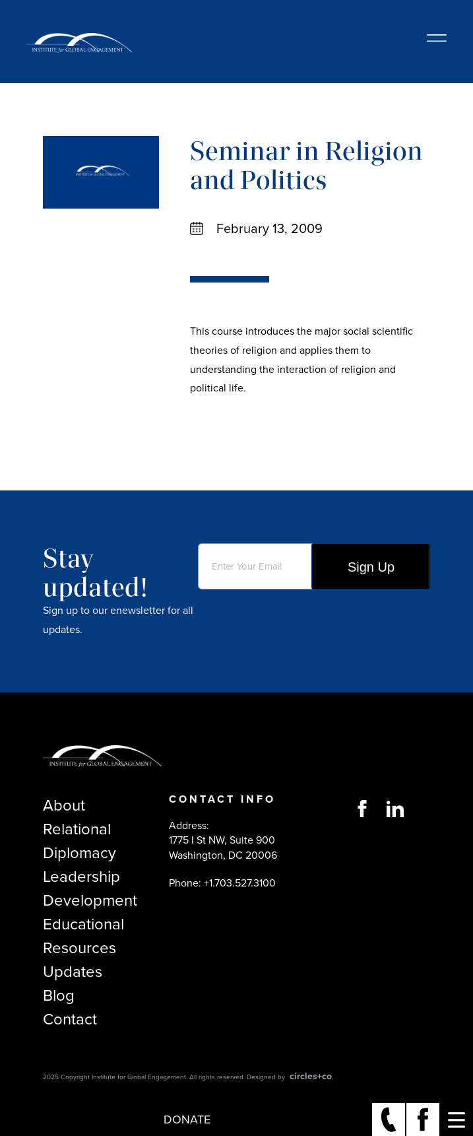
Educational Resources (83, 936)
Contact (70, 1019)
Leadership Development (90, 888)
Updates (72, 972)
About (64, 805)
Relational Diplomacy (79, 841)
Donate (187, 1119)
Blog (59, 995)
